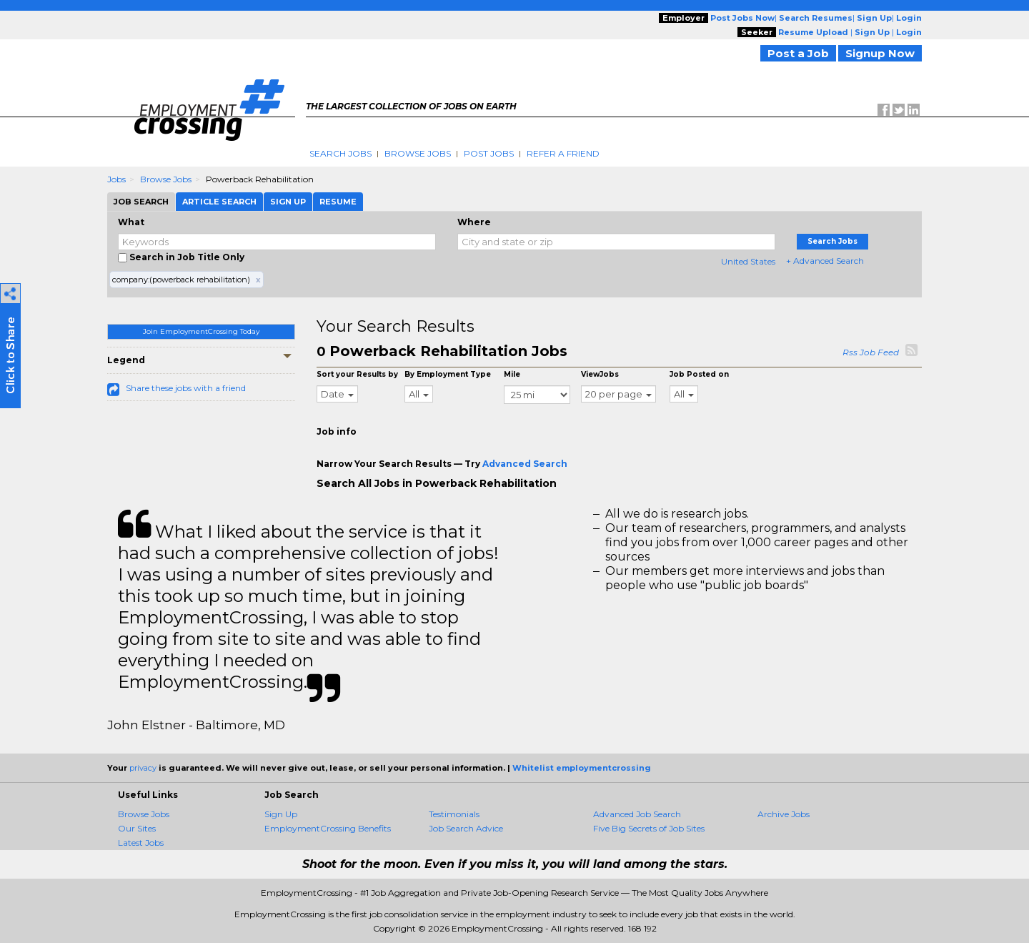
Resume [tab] (338, 202)
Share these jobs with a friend (186, 387)
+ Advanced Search (825, 260)
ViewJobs (600, 374)
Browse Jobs (417, 153)
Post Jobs (489, 153)
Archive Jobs (783, 814)
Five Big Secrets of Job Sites (649, 828)
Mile (512, 374)
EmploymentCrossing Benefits (327, 828)
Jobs (116, 179)
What (131, 222)
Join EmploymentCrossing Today (201, 331)
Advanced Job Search (637, 814)
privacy (142, 768)
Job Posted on (699, 374)
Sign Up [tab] (288, 202)
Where (474, 222)
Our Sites (137, 828)
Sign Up (280, 814)
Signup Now (880, 53)
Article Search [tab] (219, 202)
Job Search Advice (466, 828)
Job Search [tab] (141, 202)
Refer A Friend (563, 153)
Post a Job (798, 53)
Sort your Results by (357, 374)
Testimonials (454, 814)
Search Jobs (340, 153)
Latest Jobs (141, 842)
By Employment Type (447, 374)
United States (748, 261)
